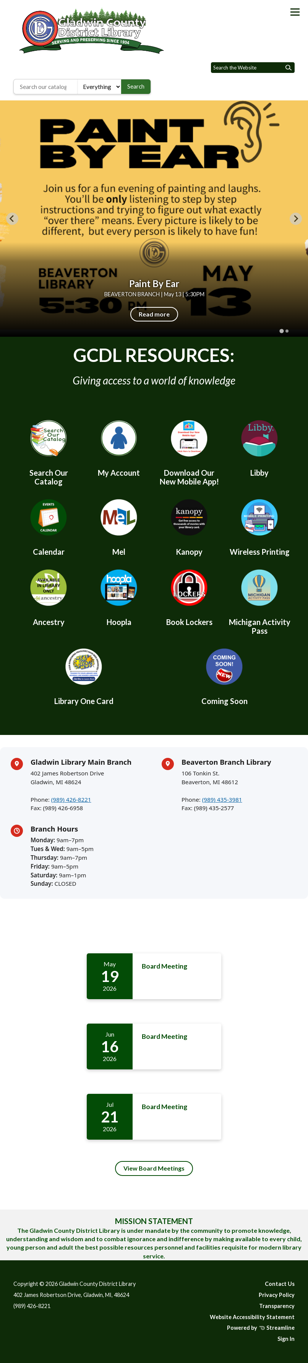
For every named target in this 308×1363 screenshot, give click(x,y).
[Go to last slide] (12, 219)
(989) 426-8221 (71, 799)
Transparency (277, 1306)
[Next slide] (296, 219)
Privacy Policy (277, 1295)
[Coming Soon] (224, 675)
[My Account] (118, 447)
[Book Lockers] (189, 596)
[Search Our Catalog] (48, 451)
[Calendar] (48, 526)
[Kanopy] (189, 526)
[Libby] (259, 447)
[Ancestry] (48, 596)
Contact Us (280, 1284)
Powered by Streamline (261, 1327)
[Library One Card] (83, 675)
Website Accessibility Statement (252, 1317)
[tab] (281, 331)
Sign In (286, 1339)
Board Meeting (164, 966)
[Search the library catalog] (45, 86)
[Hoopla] (118, 596)
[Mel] (118, 526)
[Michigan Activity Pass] (259, 600)
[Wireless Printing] (259, 526)
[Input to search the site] (253, 67)
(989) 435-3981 (222, 799)
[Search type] (99, 86)
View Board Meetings (154, 1168)
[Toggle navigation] (295, 12)
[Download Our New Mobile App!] (189, 451)
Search (135, 86)
